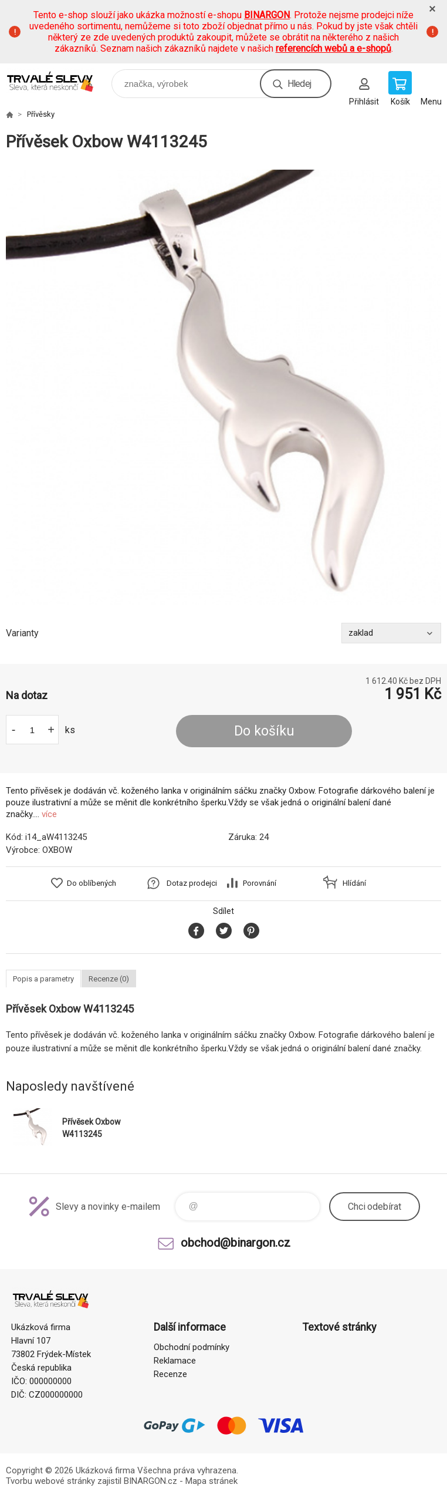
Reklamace (175, 1360)
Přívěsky (41, 114)
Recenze (170, 1374)
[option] (223, 387)
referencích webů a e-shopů (333, 48)
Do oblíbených (91, 883)
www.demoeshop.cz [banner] (58, 80)
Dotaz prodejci (192, 883)
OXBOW (57, 850)
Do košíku (264, 731)
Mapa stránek (211, 1481)
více (49, 814)
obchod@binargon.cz (235, 1243)
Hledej (299, 83)
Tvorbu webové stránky (50, 1481)
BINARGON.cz (150, 1481)
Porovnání (259, 883)
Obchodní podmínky (191, 1347)
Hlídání (354, 883)
